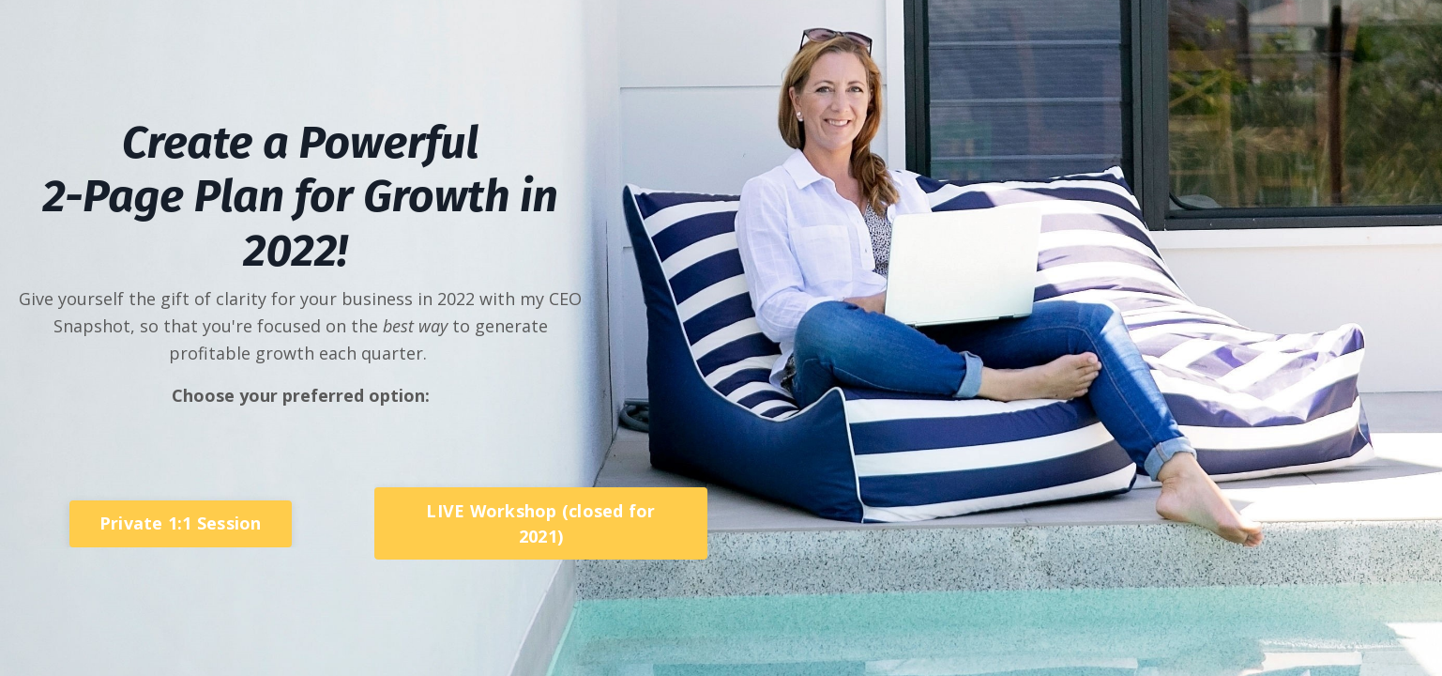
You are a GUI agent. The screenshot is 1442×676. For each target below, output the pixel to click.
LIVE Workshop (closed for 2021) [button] (540, 523)
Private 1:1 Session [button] (180, 523)
